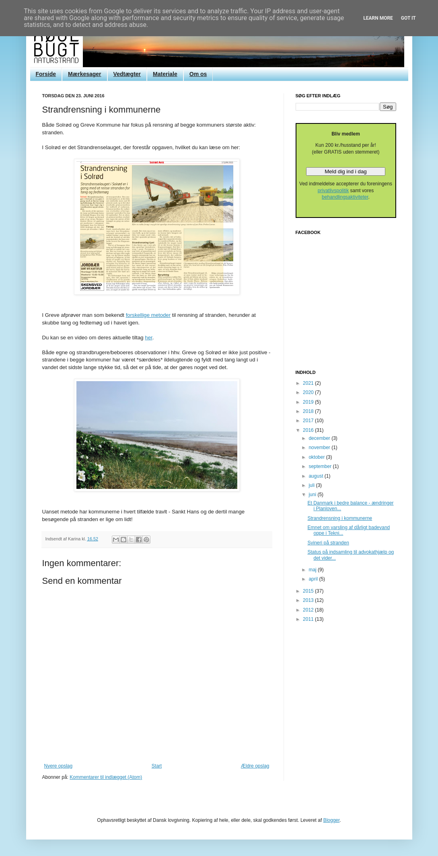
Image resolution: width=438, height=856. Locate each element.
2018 (309, 411)
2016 (309, 430)
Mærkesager (84, 74)
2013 (309, 600)
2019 (309, 402)
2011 (309, 619)
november (319, 447)
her (148, 338)
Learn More (378, 18)
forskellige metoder (148, 315)
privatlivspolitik (333, 190)
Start (157, 766)
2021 (309, 383)
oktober (317, 457)
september (320, 466)
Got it (408, 18)
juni (312, 494)
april (313, 579)
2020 (309, 392)
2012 (309, 610)
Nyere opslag (58, 766)
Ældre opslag (255, 766)
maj (313, 570)
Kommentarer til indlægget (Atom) (106, 777)
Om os (198, 74)
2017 (309, 420)
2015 (309, 591)
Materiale (165, 74)
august (316, 476)
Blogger (331, 820)
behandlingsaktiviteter (345, 197)
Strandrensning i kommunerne (339, 518)
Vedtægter (127, 74)
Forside (46, 74)
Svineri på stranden (328, 543)
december (319, 438)
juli (312, 485)
